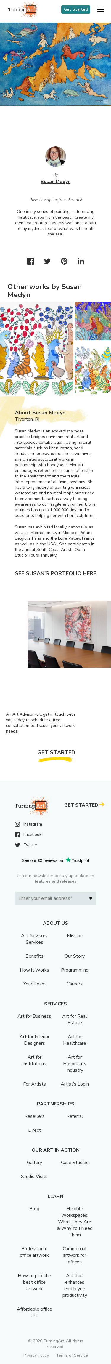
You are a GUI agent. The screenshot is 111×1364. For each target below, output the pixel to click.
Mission (75, 935)
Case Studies (75, 1162)
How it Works (34, 970)
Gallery (34, 1162)
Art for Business (34, 1016)
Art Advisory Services (34, 938)
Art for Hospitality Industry (74, 1063)
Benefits (34, 956)
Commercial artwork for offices (75, 1255)
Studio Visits (34, 1176)
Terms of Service (72, 1355)
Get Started (76, 9)
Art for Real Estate (74, 1019)
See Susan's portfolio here (55, 573)
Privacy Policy (36, 1355)
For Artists (34, 1084)
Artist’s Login (75, 1084)
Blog (34, 1209)
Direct (34, 1130)
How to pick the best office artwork (34, 1282)
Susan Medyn (55, 181)
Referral (74, 1116)
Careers (75, 984)
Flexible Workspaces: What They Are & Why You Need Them (75, 1222)
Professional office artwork (34, 1252)
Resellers (34, 1116)
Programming (75, 970)
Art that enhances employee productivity (74, 1285)
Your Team (34, 984)
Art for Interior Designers (34, 1039)
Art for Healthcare (74, 1039)
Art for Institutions (34, 1060)
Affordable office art (34, 1312)
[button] (100, 9)
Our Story (75, 956)
